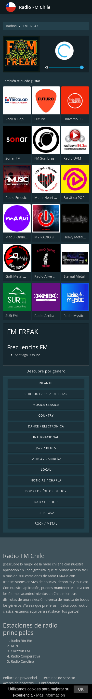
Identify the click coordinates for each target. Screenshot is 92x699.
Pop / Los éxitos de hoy (46, 491)
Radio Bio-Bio (21, 640)
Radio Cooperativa (25, 656)
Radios (11, 26)
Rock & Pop (14, 119)
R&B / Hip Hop (46, 502)
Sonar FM (13, 158)
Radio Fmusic (15, 197)
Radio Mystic (74, 315)
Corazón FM (20, 651)
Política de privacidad (20, 677)
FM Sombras (44, 158)
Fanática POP (74, 197)
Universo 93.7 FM (77, 119)
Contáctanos (49, 683)
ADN (14, 646)
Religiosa (46, 513)
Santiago (21, 355)
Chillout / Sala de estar (46, 394)
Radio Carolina (22, 661)
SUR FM (11, 315)
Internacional (46, 437)
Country (45, 415)
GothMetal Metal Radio (23, 276)
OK (81, 689)
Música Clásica (46, 405)
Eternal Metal (74, 276)
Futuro (39, 119)
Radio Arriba (44, 315)
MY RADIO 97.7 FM (49, 237)
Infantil (46, 383)
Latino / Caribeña (45, 459)
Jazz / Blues (46, 448)
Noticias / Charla (46, 480)
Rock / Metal (46, 523)
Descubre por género (46, 371)
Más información (50, 695)
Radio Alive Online (48, 276)
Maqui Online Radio (21, 237)
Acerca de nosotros (18, 683)
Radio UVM (72, 158)
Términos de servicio (58, 677)
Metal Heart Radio (48, 197)
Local (46, 469)
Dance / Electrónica (46, 426)
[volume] (66, 67)
